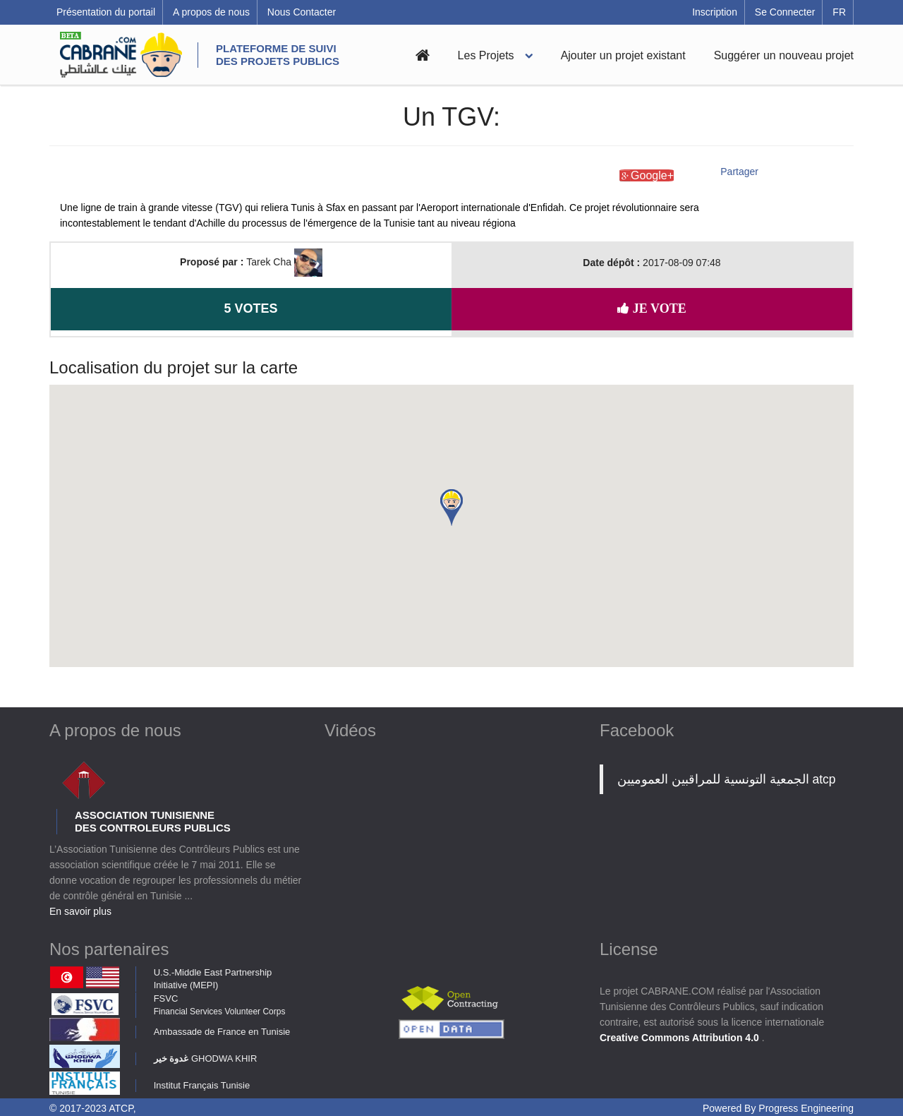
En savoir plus (80, 911)
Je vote (651, 308)
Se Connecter (785, 12)
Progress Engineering (806, 1108)
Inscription (714, 12)
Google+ (646, 175)
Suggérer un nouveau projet (784, 55)
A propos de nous (211, 12)
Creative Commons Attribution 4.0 (681, 1037)
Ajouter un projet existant (623, 55)
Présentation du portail (105, 12)
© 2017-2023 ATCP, (92, 1108)
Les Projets (486, 55)
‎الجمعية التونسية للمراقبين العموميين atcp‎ (726, 779)
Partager (739, 171)
